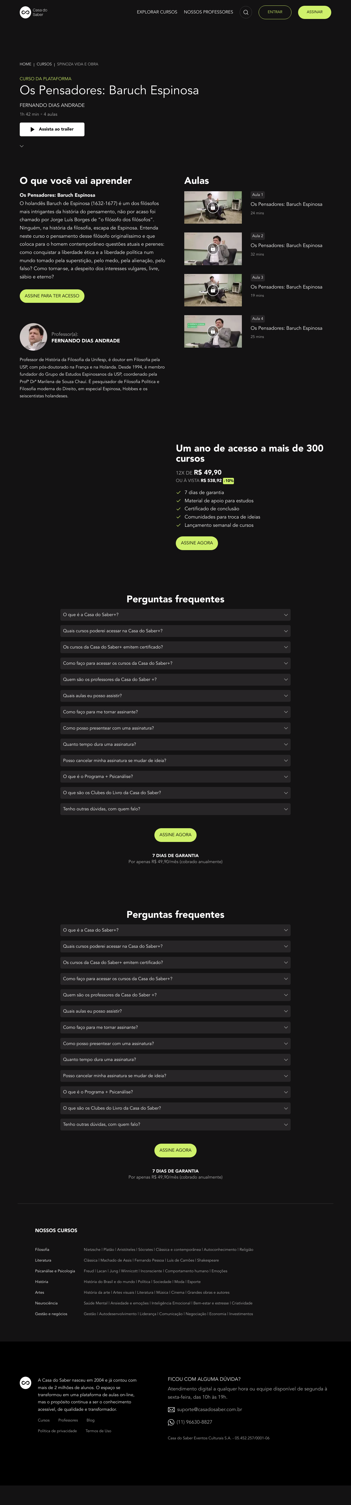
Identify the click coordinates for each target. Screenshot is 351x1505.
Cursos (44, 64)
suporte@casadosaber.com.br (209, 1429)
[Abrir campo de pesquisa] (246, 12)
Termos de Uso (98, 1451)
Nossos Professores (208, 12)
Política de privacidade (57, 1451)
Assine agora (201, 543)
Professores (68, 1440)
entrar (275, 12)
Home (26, 64)
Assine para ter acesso (56, 296)
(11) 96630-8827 (194, 1442)
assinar (315, 12)
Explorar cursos (157, 12)
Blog (91, 1440)
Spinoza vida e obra (77, 64)
